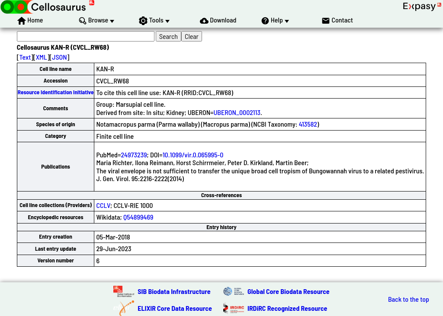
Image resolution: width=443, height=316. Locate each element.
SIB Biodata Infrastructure (174, 291)
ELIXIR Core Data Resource (175, 308)
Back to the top (408, 299)
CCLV (103, 205)
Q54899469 (138, 217)
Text (25, 57)
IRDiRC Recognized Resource (287, 308)
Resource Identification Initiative (56, 92)
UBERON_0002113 (237, 112)
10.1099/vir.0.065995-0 (193, 154)
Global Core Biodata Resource (288, 291)
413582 (308, 124)
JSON (59, 57)
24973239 (134, 154)
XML (41, 57)
